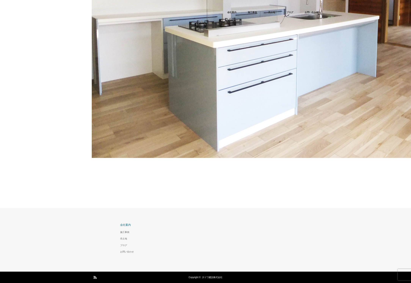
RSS (94, 277)
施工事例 (252, 12)
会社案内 (231, 12)
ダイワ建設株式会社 (212, 277)
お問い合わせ (311, 12)
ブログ (289, 12)
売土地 (271, 12)
